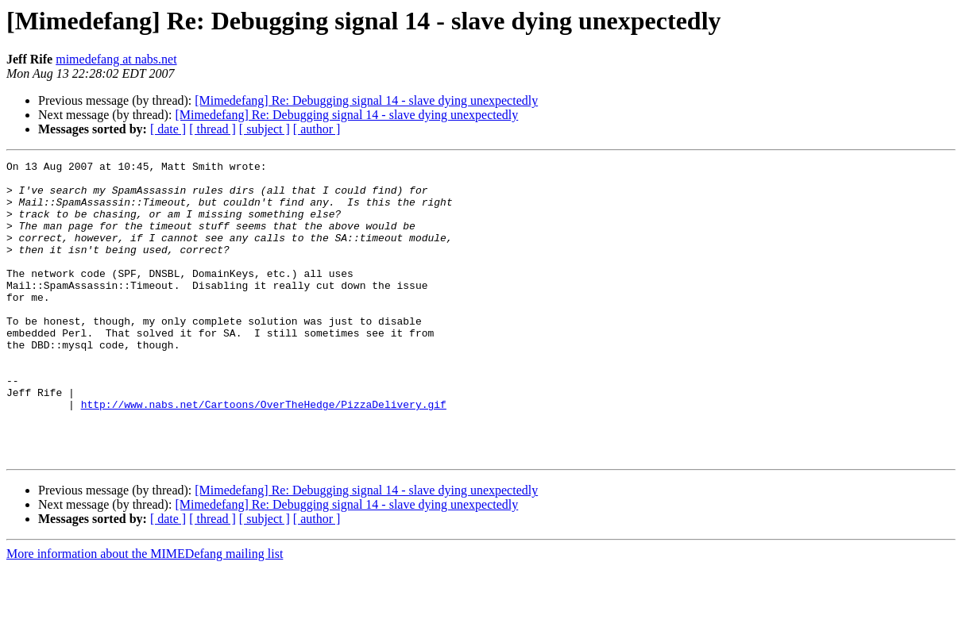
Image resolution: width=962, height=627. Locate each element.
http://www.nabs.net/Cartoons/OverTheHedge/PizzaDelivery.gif (263, 454)
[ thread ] (212, 129)
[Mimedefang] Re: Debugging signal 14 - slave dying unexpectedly (366, 100)
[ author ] (317, 129)
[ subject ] (264, 129)
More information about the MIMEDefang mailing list (144, 613)
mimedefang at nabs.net (116, 59)
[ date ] (168, 129)
